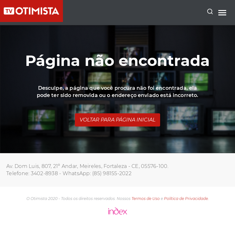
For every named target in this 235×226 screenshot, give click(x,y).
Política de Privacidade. (186, 198)
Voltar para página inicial (117, 120)
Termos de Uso (145, 198)
